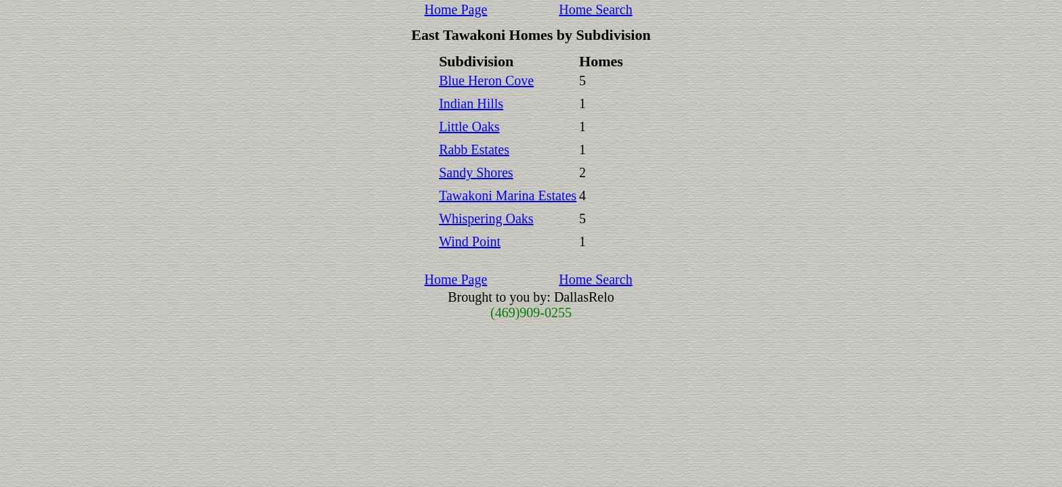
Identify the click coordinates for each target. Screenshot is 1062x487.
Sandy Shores (476, 172)
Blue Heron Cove (486, 80)
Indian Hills (471, 103)
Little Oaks (469, 126)
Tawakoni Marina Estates (507, 195)
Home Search (595, 9)
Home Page (456, 9)
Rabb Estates (474, 149)
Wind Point (470, 241)
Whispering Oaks (486, 218)
